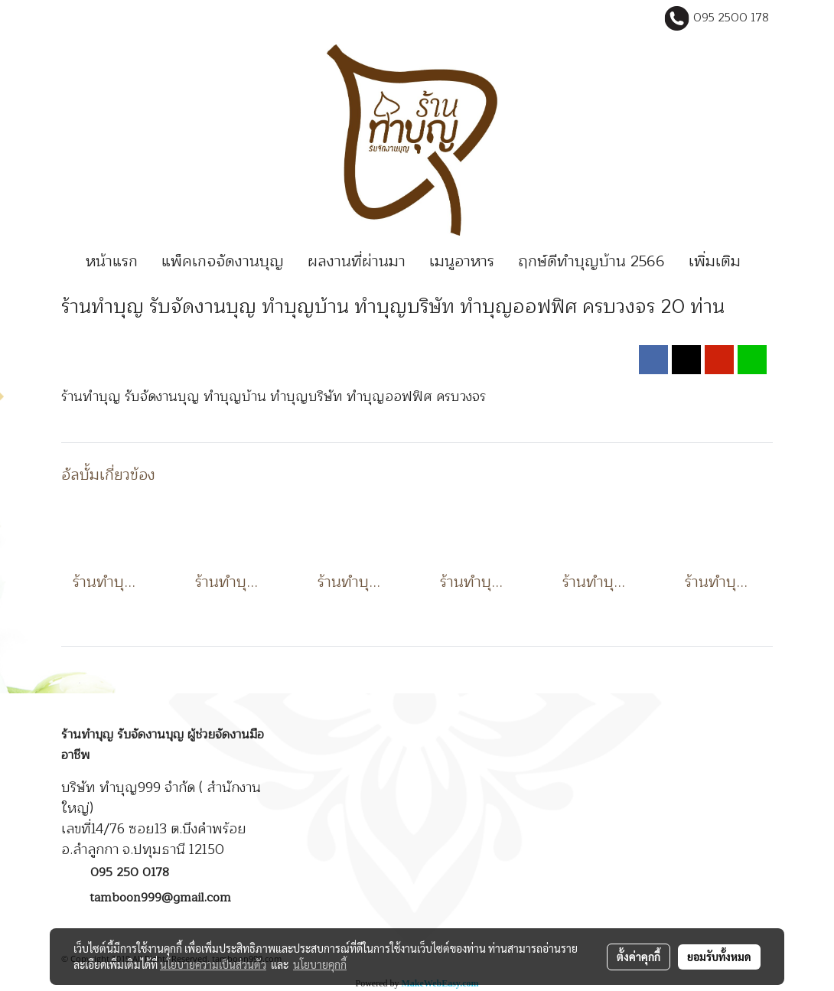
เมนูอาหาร (461, 261)
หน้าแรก (112, 261)
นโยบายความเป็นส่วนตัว (213, 964)
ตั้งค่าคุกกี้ (638, 956)
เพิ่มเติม (715, 261)
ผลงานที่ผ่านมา (357, 261)
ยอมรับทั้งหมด (719, 956)
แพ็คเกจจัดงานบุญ (222, 261)
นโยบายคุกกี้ (320, 964)
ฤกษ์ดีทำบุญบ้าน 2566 (591, 261)
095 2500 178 (731, 18)
